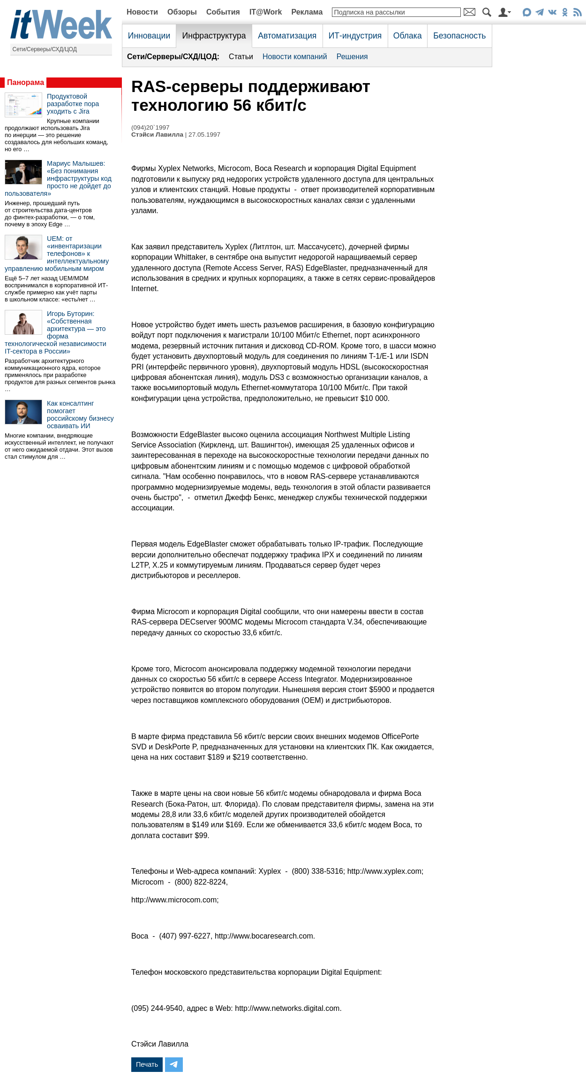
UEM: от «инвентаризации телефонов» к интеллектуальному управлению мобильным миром (57, 253)
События (223, 12)
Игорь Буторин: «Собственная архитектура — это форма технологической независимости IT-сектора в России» (55, 332)
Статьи (241, 57)
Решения (352, 57)
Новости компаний (295, 57)
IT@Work (265, 12)
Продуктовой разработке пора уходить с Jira (73, 103)
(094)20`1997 (150, 127)
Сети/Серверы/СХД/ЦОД (45, 49)
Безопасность (459, 35)
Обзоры (182, 12)
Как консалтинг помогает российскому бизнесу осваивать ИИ (80, 415)
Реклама (307, 12)
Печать (147, 1064)
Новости (142, 12)
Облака (407, 35)
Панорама (25, 82)
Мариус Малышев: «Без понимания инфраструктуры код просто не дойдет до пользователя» (58, 178)
